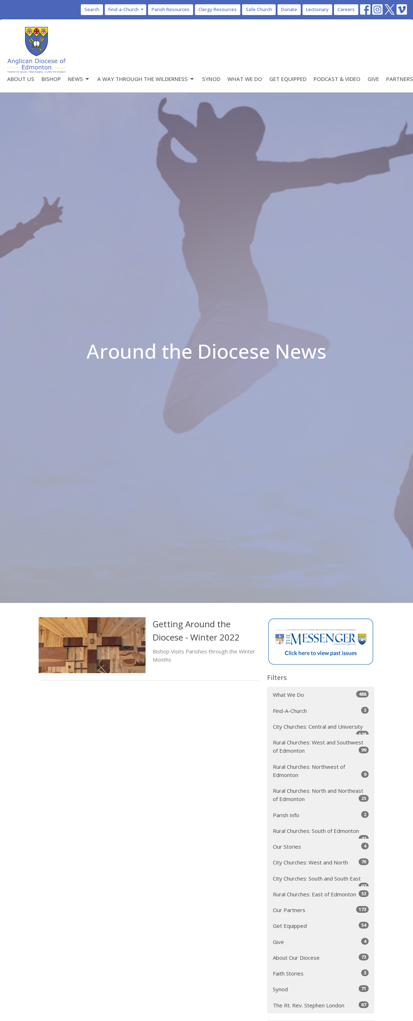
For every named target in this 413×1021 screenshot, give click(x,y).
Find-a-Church (126, 9)
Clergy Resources (217, 9)
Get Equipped (287, 78)
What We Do (244, 78)
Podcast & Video (337, 78)
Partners (399, 78)
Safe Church (259, 9)
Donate (289, 9)
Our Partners (321, 910)
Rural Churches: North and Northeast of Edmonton (321, 794)
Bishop (51, 78)
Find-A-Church (321, 710)
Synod (211, 78)
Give (373, 78)
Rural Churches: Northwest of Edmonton (321, 770)
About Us (20, 78)
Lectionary (317, 9)
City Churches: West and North (321, 862)
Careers (346, 9)
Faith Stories (321, 973)
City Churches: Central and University (321, 729)
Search (91, 9)
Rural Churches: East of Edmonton (321, 894)
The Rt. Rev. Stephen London (321, 1005)
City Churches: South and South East (321, 881)
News (79, 79)
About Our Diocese (321, 957)
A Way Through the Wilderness (146, 79)
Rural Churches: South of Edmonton (321, 833)
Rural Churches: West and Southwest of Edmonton (321, 746)
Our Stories (321, 846)
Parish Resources (171, 9)
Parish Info (321, 815)
